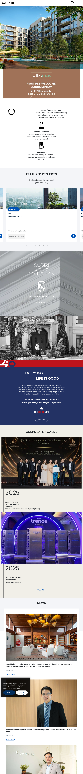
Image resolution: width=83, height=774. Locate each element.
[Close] (28, 680)
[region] (15, 687)
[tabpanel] (41, 53)
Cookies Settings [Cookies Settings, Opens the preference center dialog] (21, 693)
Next (77, 57)
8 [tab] (55, 245)
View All (40, 590)
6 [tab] (51, 97)
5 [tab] (47, 97)
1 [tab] (31, 97)
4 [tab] (43, 97)
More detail (41, 419)
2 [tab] (35, 97)
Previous (5, 57)
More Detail (40, 302)
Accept (9, 692)
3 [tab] (39, 97)
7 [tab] (51, 245)
